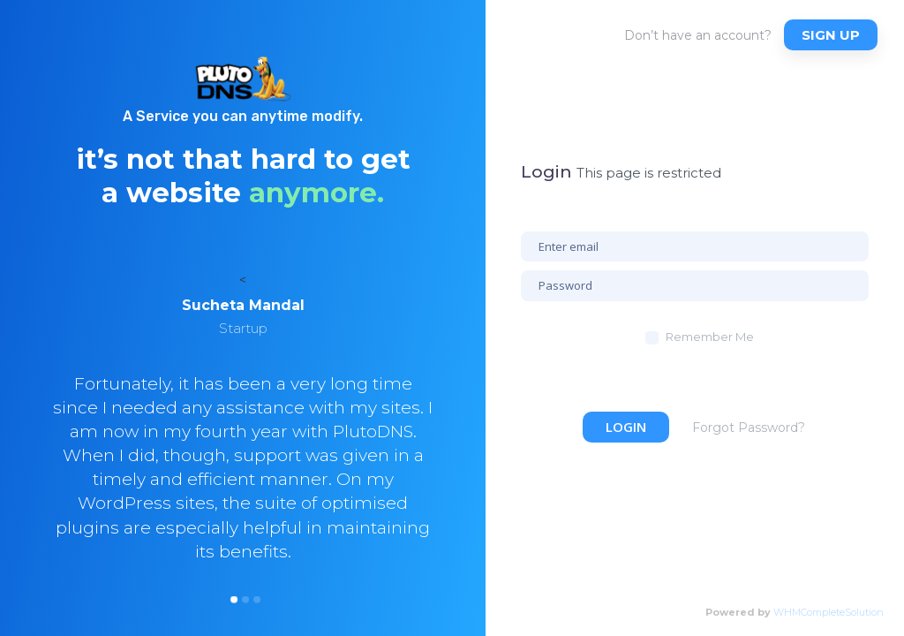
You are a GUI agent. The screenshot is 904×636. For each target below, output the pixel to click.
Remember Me (710, 336)
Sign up (831, 34)
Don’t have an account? (698, 35)
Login (626, 426)
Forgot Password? (748, 427)
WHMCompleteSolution (828, 612)
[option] (243, 452)
